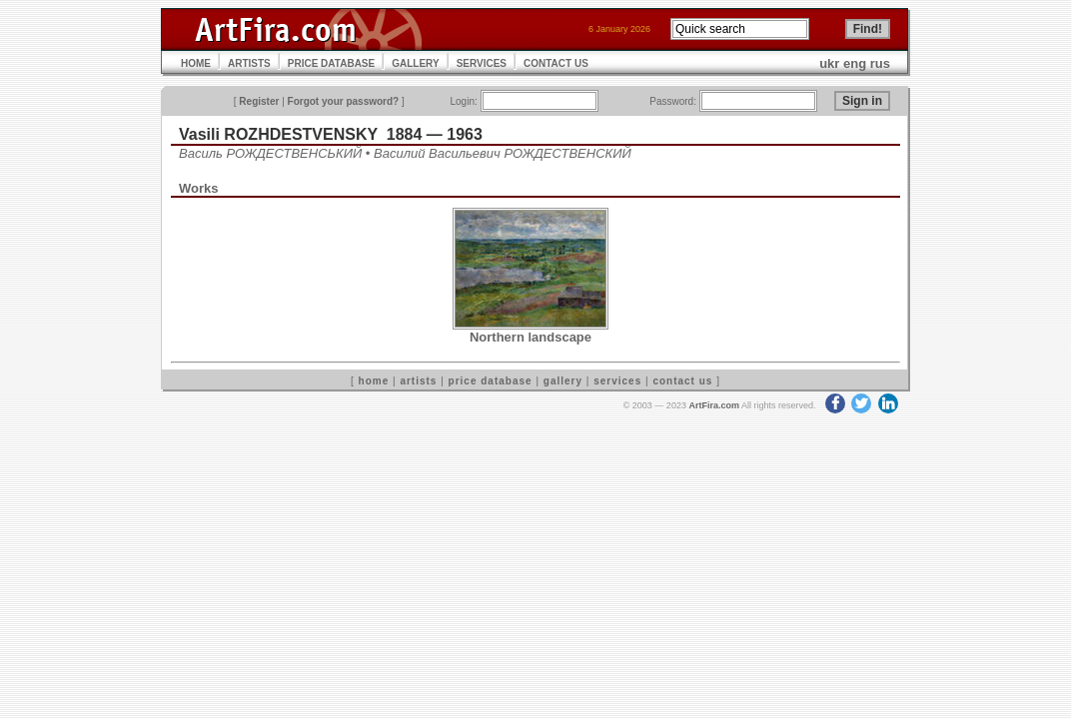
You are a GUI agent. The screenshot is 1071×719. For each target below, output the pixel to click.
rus (880, 63)
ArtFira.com (713, 405)
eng (854, 63)
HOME (196, 63)
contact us (682, 380)
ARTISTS (249, 63)
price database (491, 380)
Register (259, 101)
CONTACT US (556, 63)
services (617, 380)
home (374, 380)
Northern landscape (530, 337)
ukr (829, 63)
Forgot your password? (344, 101)
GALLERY (415, 63)
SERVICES (482, 63)
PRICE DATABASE (331, 63)
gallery (562, 380)
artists (418, 380)
